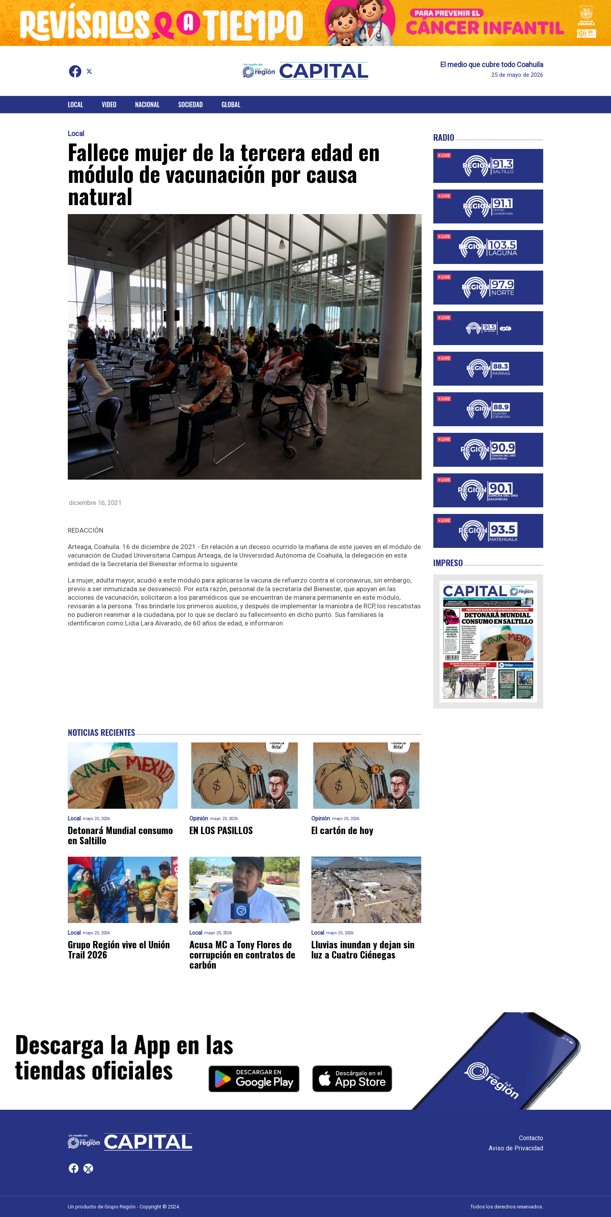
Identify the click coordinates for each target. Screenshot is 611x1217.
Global (230, 104)
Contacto (531, 1138)
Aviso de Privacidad (516, 1148)
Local (75, 104)
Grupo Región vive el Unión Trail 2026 (119, 949)
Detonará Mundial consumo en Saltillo (120, 835)
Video (109, 104)
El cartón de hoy (342, 830)
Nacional (147, 104)
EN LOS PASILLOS (221, 830)
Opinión (198, 819)
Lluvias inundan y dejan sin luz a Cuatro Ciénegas (363, 949)
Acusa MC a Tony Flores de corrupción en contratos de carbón (242, 954)
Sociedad (190, 104)
